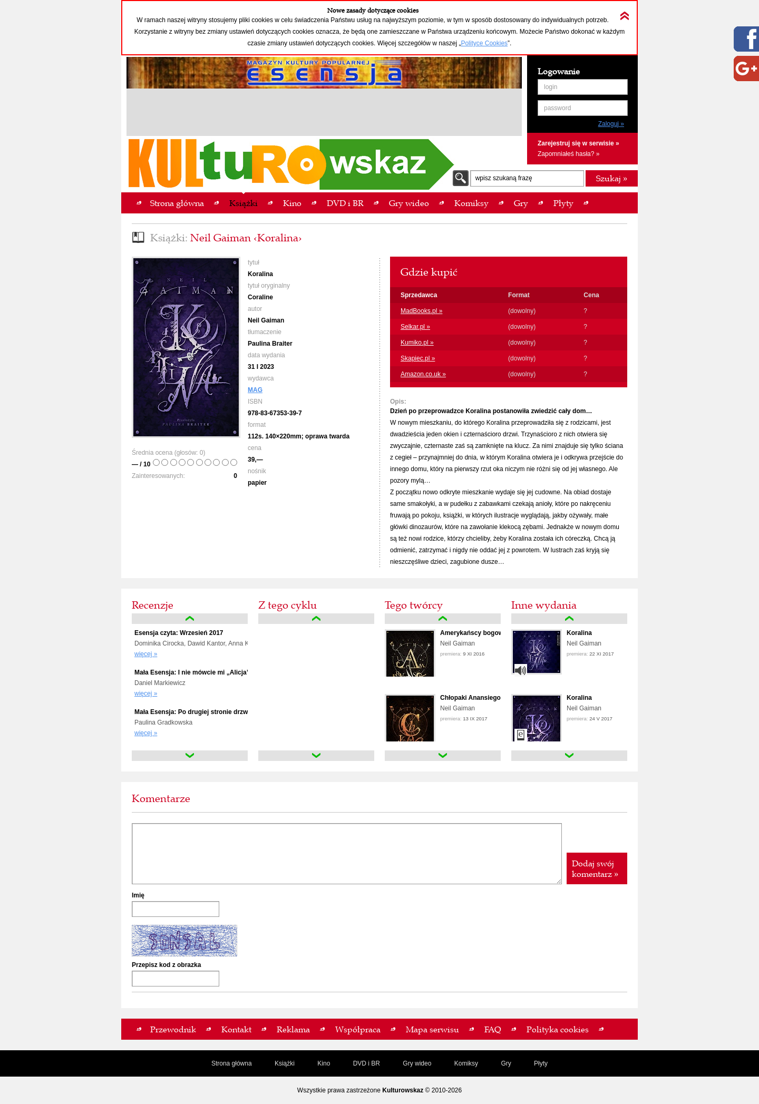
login (550, 87)
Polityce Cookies (484, 43)
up (190, 618)
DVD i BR (366, 1063)
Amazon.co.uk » (423, 374)
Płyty (541, 1063)
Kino (323, 1063)
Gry (506, 1063)
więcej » (145, 654)
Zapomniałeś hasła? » (568, 154)
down (190, 755)
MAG (255, 390)
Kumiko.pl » (417, 342)
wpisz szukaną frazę (503, 178)
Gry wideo (417, 1063)
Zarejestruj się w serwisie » (578, 143)
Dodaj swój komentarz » (595, 868)
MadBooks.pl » (421, 311)
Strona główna (231, 1063)
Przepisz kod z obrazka (166, 965)
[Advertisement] (324, 114)
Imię (138, 895)
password (557, 108)
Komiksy (466, 1063)
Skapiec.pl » (418, 358)
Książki (285, 1063)
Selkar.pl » (415, 326)
